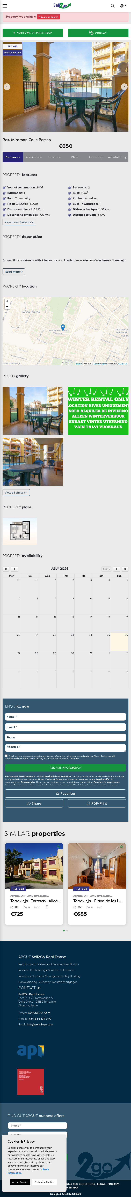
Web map (72, 1187)
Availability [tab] (117, 157)
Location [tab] (55, 157)
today (106, 569)
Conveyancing (28, 982)
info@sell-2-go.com (40, 1024)
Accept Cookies (20, 1182)
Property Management (48, 976)
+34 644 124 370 (40, 1018)
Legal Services (49, 970)
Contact (98, 33)
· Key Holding (71, 976)
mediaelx (75, 1194)
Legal (101, 1184)
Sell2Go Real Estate (62, 6)
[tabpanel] (34, 884)
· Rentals (34, 970)
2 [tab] (67, 930)
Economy (96, 157)
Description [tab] (34, 157)
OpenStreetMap (100, 364)
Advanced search (48, 16)
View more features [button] (19, 222)
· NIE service (67, 970)
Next (124, 87)
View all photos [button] (16, 492)
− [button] (7, 306)
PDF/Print (97, 803)
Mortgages (70, 982)
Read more (14, 272)
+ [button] (7, 301)
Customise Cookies (44, 1182)
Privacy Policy (100, 756)
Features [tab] (13, 157)
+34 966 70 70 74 (39, 1013)
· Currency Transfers (50, 982)
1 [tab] (64, 930)
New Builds (70, 964)
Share (34, 803)
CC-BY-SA (122, 364)
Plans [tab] (75, 157)
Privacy (113, 1184)
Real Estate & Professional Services (40, 964)
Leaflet (79, 364)
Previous (7, 87)
